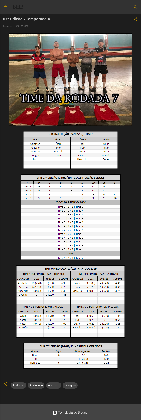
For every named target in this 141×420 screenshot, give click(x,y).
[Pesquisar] (135, 8)
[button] (135, 20)
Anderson (36, 385)
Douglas (70, 385)
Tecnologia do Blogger (70, 412)
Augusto (53, 385)
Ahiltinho (18, 385)
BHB (18, 7)
